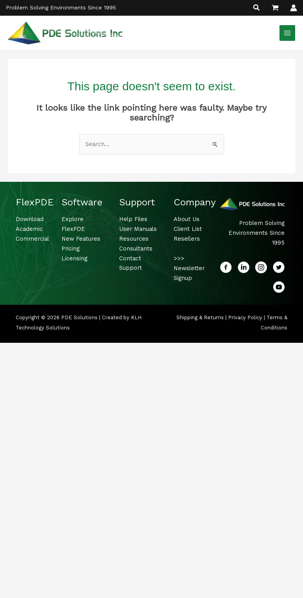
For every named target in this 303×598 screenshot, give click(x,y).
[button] (256, 8)
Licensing (74, 258)
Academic (29, 229)
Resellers (187, 239)
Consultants (135, 249)
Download (30, 219)
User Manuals (138, 229)
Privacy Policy (245, 318)
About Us (187, 219)
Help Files (133, 219)
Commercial (32, 239)
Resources (134, 239)
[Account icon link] (293, 7)
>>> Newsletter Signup (189, 269)
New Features (81, 239)
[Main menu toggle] (287, 33)
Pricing (71, 249)
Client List (188, 229)
